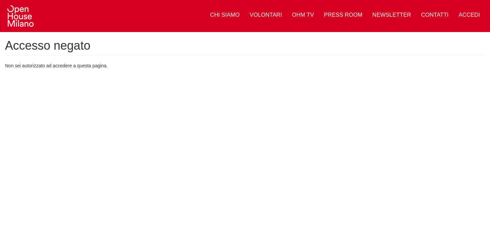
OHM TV (303, 15)
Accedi (469, 15)
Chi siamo (225, 15)
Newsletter (391, 15)
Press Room (343, 15)
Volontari (266, 15)
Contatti (434, 15)
